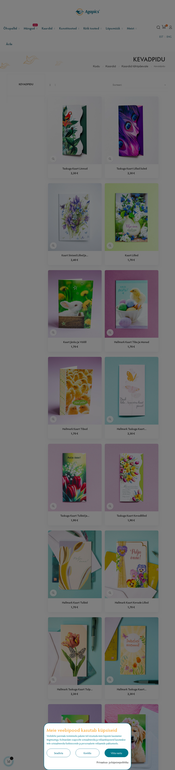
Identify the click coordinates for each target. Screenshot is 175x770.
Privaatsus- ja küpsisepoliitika (112, 762)
